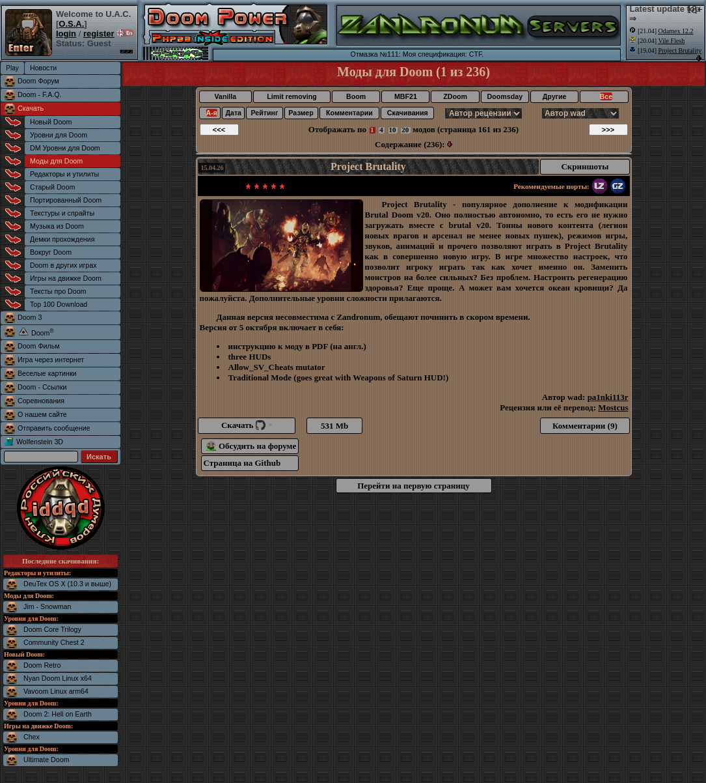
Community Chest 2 (54, 642)
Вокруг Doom (51, 252)
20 (405, 130)
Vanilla (225, 96)
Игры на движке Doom (66, 278)
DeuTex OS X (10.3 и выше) (67, 584)
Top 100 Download (58, 304)
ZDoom (455, 96)
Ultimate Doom (46, 759)
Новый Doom (51, 122)
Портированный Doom (66, 200)
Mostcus (613, 407)
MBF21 (405, 96)
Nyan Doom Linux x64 (57, 678)
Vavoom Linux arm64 (55, 691)
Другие (555, 96)
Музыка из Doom (57, 226)
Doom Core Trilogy (52, 629)
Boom (356, 96)
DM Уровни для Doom (65, 148)
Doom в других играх (63, 265)
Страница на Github (242, 463)
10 (392, 130)
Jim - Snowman (47, 606)
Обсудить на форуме (251, 446)
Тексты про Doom (58, 291)
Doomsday (505, 96)
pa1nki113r (608, 397)
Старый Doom (52, 187)
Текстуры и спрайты (62, 213)
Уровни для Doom (58, 135)
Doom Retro (42, 665)
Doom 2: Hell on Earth (57, 714)
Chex (31, 737)
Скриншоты (584, 166)
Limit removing (291, 96)
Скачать (31, 108)
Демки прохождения (62, 239)
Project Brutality (368, 166)
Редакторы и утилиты (64, 174)
